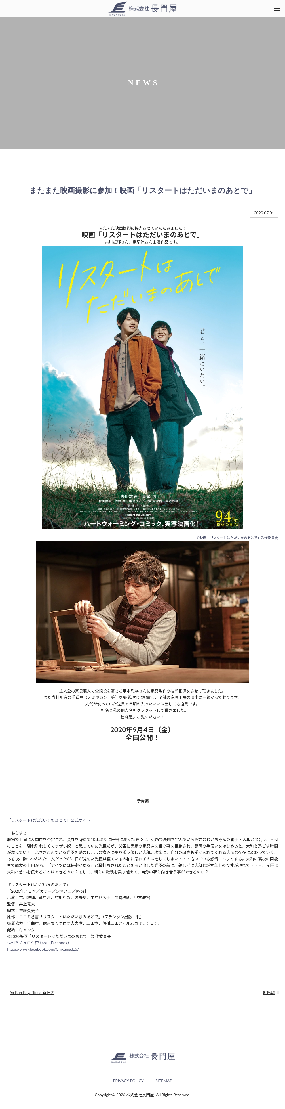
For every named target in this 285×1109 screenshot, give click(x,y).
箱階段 (269, 992)
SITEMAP (163, 1084)
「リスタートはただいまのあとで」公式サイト (48, 820)
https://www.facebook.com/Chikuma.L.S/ (43, 949)
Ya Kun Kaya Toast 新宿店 (32, 992)
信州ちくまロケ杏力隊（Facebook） (39, 942)
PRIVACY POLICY (128, 1084)
